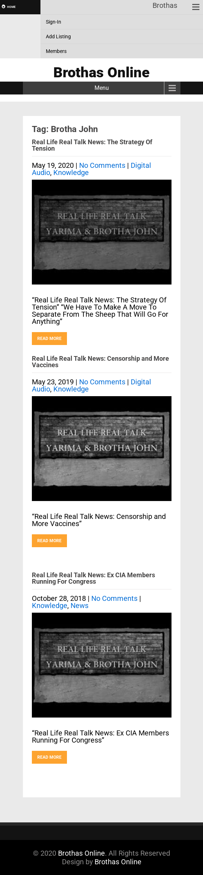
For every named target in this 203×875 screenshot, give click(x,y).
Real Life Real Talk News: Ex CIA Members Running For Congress (93, 578)
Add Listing (58, 36)
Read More (49, 338)
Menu (102, 87)
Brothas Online (81, 853)
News (79, 605)
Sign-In (53, 22)
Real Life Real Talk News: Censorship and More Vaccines (100, 362)
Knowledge (71, 172)
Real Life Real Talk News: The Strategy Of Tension (92, 145)
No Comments (102, 165)
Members (56, 51)
